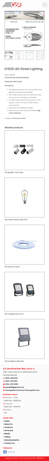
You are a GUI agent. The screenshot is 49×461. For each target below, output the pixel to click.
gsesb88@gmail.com (14, 387)
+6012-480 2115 (11, 378)
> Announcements (11, 440)
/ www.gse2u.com (32, 390)
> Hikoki (6, 434)
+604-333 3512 (11, 381)
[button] (41, 14)
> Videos (7, 437)
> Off (5, 413)
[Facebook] (9, 452)
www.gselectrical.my (14, 390)
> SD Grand (8, 430)
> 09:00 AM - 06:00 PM (12, 400)
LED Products (17, 118)
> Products (8, 427)
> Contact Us (9, 443)
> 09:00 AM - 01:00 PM (11, 406)
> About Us (8, 424)
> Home (6, 421)
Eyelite (23, 118)
